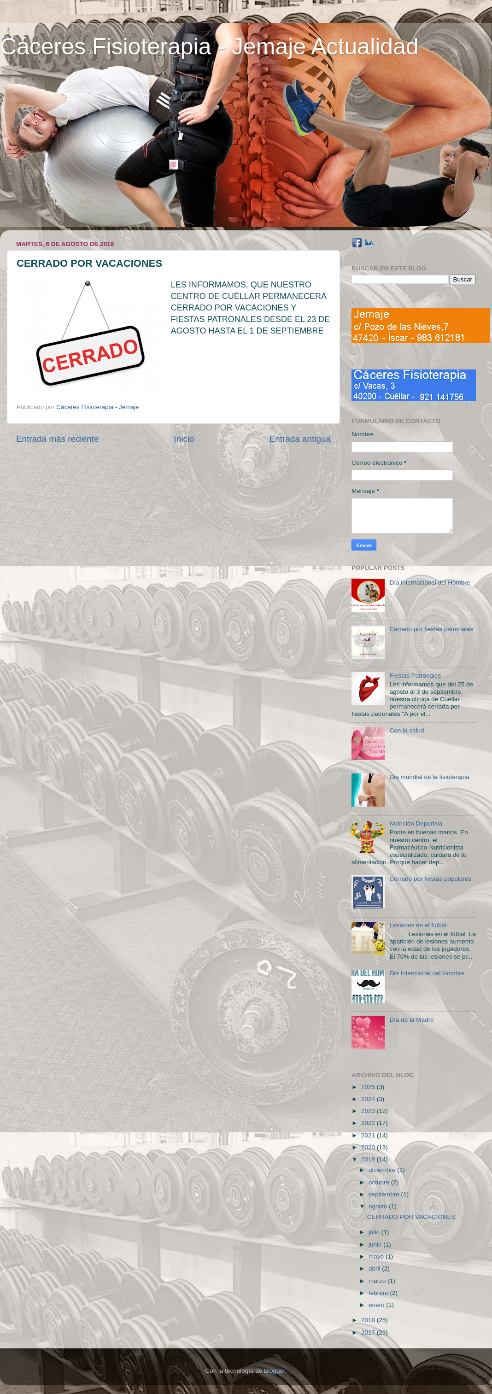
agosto (379, 1206)
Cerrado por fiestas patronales (431, 629)
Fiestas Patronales (415, 675)
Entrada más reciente (57, 439)
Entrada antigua (300, 439)
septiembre (385, 1194)
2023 (369, 1110)
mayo (377, 1256)
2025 (369, 1087)
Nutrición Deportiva (415, 823)
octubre (380, 1182)
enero (377, 1304)
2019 (369, 1159)
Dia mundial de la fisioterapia (429, 776)
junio (376, 1244)
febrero (379, 1292)
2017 (369, 1332)
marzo (378, 1280)
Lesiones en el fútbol (417, 925)
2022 (369, 1122)
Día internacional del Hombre (429, 582)
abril (375, 1268)
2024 (369, 1098)
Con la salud (406, 730)
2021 (369, 1135)
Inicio (184, 439)
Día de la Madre (411, 1019)
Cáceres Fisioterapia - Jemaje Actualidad (209, 46)
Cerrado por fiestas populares (430, 878)
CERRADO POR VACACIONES (411, 1216)
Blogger (274, 1370)
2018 (369, 1320)
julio (375, 1232)
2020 (369, 1147)
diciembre (383, 1169)
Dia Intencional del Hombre (426, 973)
